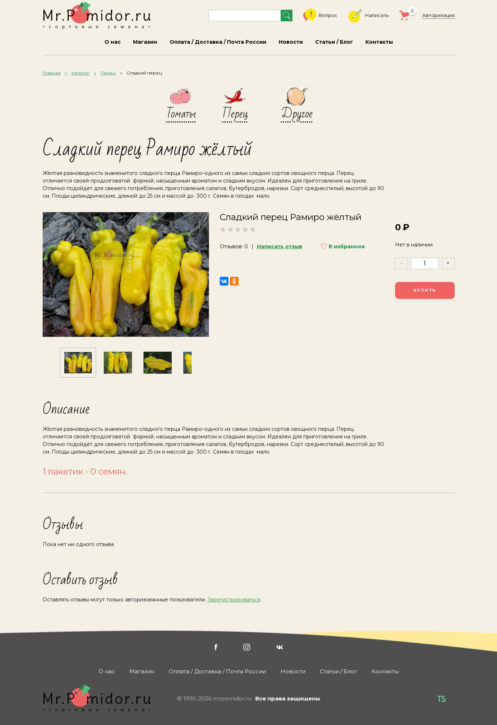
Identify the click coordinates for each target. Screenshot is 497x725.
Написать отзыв (279, 246)
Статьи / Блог (334, 42)
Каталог (81, 73)
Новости (291, 42)
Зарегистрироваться (234, 599)
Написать (368, 15)
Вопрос (320, 15)
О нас (112, 42)
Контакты (379, 42)
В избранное (347, 246)
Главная (52, 73)
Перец (108, 73)
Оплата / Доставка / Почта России (218, 42)
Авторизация (438, 15)
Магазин (145, 42)
